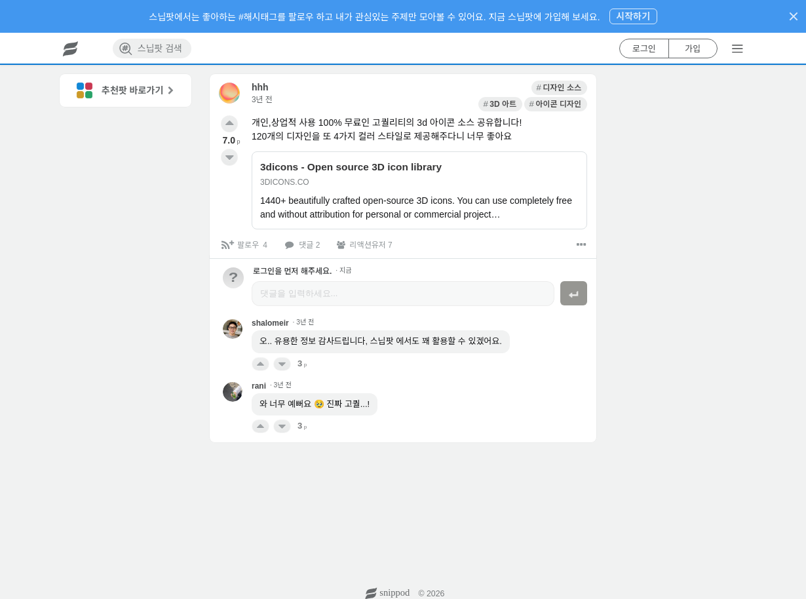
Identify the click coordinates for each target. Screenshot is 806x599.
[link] (448, 88)
